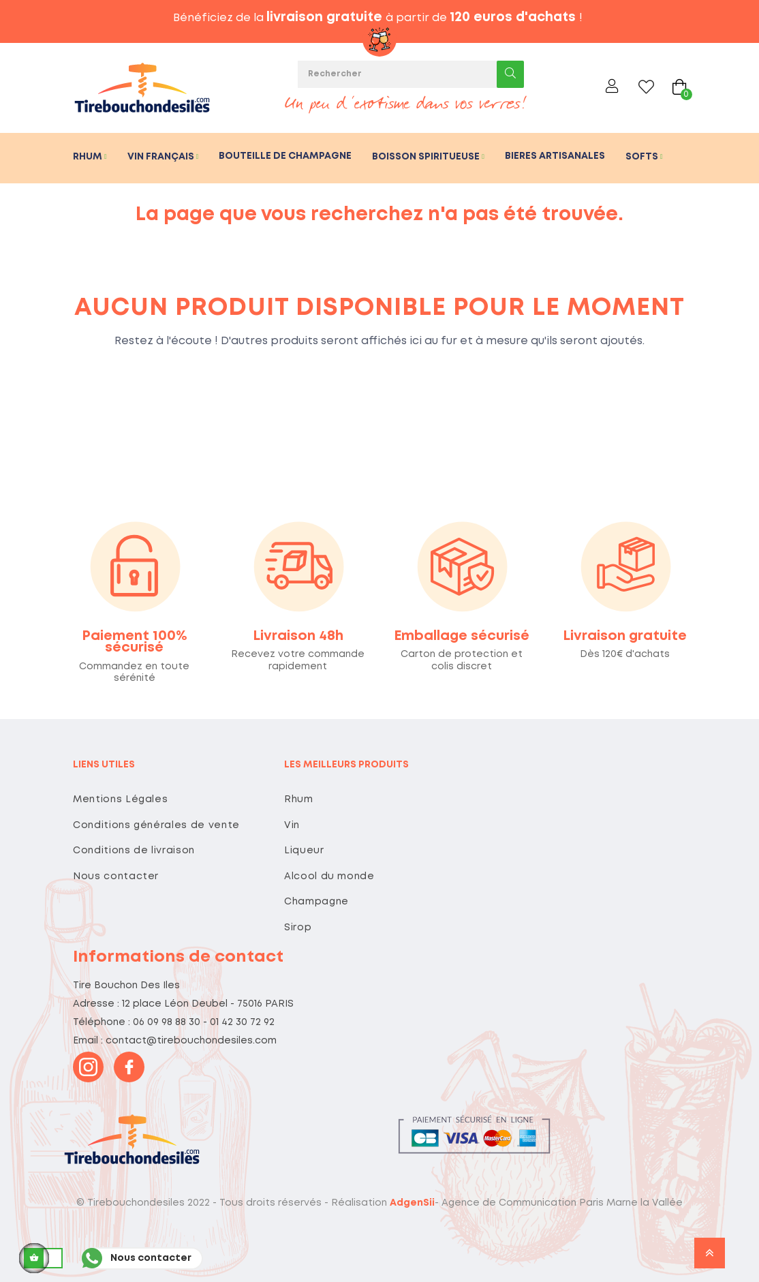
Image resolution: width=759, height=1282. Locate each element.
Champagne (316, 902)
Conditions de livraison (134, 850)
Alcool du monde (329, 876)
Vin (292, 825)
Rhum (298, 799)
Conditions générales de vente (156, 825)
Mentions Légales (120, 799)
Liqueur (304, 850)
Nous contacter (116, 876)
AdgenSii (412, 1203)
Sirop (297, 928)
